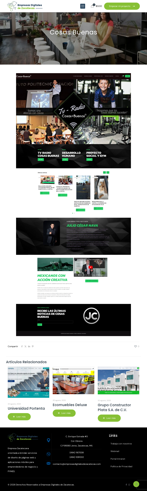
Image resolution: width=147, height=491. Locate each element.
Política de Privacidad (121, 466)
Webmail (115, 451)
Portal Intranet (118, 458)
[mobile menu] (82, 6)
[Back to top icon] (136, 484)
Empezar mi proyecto (122, 6)
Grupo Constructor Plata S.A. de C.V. (114, 407)
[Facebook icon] (126, 484)
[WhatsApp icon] (129, 484)
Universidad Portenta (26, 408)
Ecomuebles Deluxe (70, 404)
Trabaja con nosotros (121, 443)
